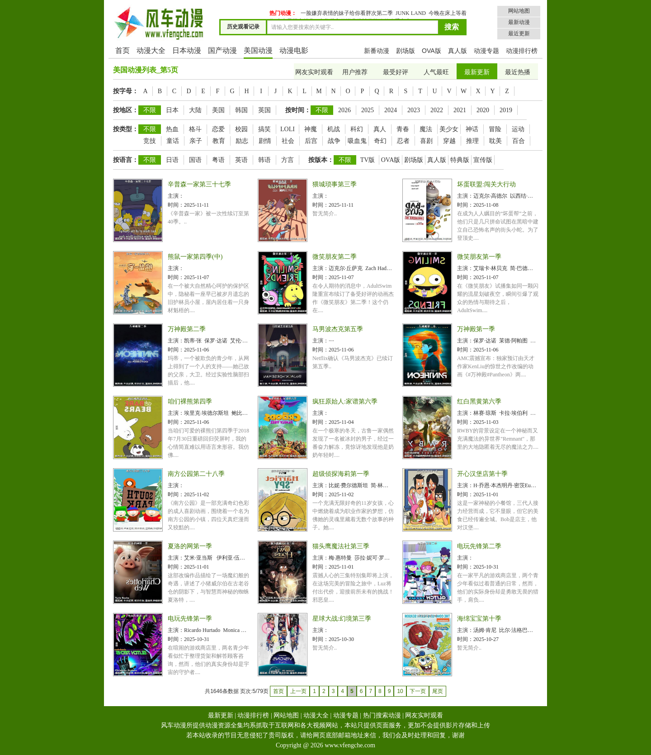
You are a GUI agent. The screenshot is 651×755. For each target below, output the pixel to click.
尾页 (437, 691)
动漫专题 (486, 50)
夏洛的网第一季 (190, 546)
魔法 (426, 129)
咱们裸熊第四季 (190, 401)
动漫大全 (151, 50)
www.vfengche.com (350, 745)
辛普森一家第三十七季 (199, 184)
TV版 (367, 160)
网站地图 (519, 11)
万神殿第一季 (476, 329)
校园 (241, 129)
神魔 (310, 129)
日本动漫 (186, 50)
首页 (122, 50)
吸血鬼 (357, 141)
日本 (172, 110)
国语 (195, 160)
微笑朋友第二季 (334, 256)
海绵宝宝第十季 (479, 618)
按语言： (125, 160)
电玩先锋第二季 (479, 546)
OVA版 (431, 50)
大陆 (195, 110)
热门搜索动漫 (382, 715)
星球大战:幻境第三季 (341, 618)
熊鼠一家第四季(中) (195, 256)
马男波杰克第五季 (337, 329)
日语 (172, 160)
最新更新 (477, 72)
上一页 (298, 691)
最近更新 (519, 33)
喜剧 (426, 141)
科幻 (356, 129)
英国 (264, 110)
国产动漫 (222, 50)
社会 (288, 141)
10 (400, 691)
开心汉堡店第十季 (482, 473)
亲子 (195, 141)
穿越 (449, 141)
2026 (344, 110)
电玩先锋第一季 (190, 618)
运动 (518, 129)
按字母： (125, 91)
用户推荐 (355, 72)
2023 (413, 110)
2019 (506, 110)
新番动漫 (376, 50)
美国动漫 (258, 50)
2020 (482, 110)
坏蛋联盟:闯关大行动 (486, 184)
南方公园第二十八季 (196, 473)
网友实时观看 (314, 72)
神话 (472, 129)
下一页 (418, 691)
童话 (172, 141)
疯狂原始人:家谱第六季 (344, 401)
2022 (436, 110)
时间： (176, 205)
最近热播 (517, 72)
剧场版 (405, 50)
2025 (367, 110)
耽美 (495, 141)
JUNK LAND (411, 13)
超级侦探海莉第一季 (340, 473)
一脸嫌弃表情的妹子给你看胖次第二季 (347, 13)
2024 (390, 110)
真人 (379, 129)
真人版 (457, 50)
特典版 (459, 160)
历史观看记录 (243, 27)
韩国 (241, 110)
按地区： (125, 110)
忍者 (403, 141)
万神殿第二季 (187, 329)
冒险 (495, 129)
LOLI (287, 129)
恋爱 (218, 129)
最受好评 (395, 72)
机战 (333, 129)
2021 (459, 110)
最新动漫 (519, 22)
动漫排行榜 (522, 50)
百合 (518, 141)
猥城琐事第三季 (334, 184)
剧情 (265, 141)
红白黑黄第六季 (479, 401)
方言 (287, 160)
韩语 (264, 160)
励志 (242, 141)
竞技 (149, 141)
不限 (149, 110)
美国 (218, 110)
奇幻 (380, 141)
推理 (472, 141)
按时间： (298, 110)
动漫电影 (293, 50)
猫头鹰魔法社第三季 (340, 546)
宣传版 (482, 160)
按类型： (125, 129)
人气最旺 (436, 72)
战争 (334, 141)
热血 (172, 129)
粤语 (218, 160)
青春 (402, 129)
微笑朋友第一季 (479, 256)
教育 (218, 141)
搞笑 (264, 129)
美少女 (448, 129)
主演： (176, 196)
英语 (241, 160)
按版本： (321, 160)
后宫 (311, 141)
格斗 (195, 129)
